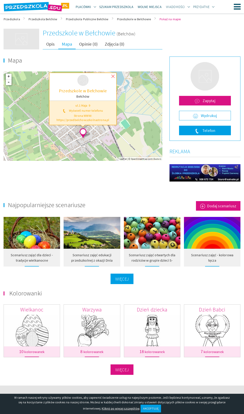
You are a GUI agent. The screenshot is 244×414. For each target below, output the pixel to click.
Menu (237, 6)
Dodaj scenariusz (221, 205)
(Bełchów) (126, 33)
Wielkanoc (31, 309)
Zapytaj (208, 100)
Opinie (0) (88, 44)
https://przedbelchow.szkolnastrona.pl (82, 120)
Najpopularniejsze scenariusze (47, 205)
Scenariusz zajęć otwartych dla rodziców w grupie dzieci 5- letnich (152, 260)
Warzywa (92, 309)
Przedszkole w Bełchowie (80, 32)
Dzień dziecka (152, 309)
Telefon (208, 130)
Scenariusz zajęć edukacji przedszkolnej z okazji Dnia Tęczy (92, 260)
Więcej (122, 279)
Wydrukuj (208, 115)
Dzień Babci (212, 309)
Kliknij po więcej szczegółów (120, 408)
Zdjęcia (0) (115, 44)
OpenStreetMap (139, 158)
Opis (50, 44)
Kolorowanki (25, 293)
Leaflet (123, 158)
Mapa (67, 44)
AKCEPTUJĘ (151, 408)
